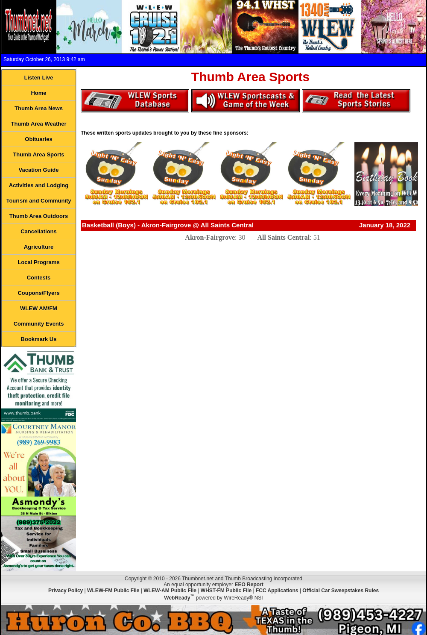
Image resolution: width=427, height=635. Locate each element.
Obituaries (38, 139)
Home (38, 93)
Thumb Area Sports (38, 154)
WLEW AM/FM (38, 308)
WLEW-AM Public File (169, 591)
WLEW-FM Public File (113, 591)
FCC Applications (277, 591)
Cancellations (38, 231)
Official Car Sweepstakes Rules (340, 591)
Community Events (39, 323)
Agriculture (38, 247)
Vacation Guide (39, 170)
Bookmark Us (39, 339)
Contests (39, 277)
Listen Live (38, 77)
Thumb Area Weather (38, 124)
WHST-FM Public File (226, 591)
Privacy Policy (65, 591)
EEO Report (248, 585)
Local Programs (38, 262)
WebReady (177, 598)
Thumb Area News (39, 108)
